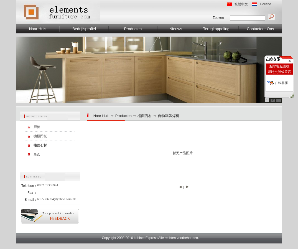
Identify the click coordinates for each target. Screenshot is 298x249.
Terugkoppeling (216, 29)
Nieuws (175, 29)
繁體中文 (241, 4)
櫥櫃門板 (40, 136)
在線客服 (281, 83)
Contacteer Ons (260, 29)
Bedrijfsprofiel (84, 29)
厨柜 (37, 127)
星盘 (37, 154)
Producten (133, 29)
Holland (265, 4)
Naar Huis (37, 29)
